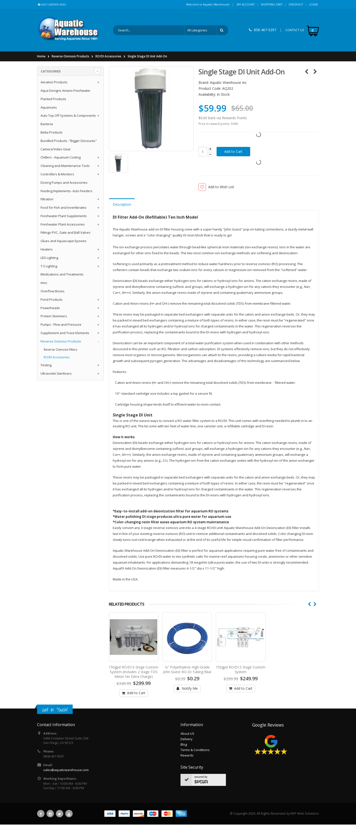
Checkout (296, 4)
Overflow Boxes (53, 291)
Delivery (186, 739)
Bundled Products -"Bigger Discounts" (69, 141)
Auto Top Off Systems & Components (68, 116)
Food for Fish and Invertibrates (64, 208)
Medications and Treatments (62, 275)
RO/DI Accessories (108, 57)
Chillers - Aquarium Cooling (61, 158)
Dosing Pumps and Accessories (64, 183)
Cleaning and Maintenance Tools (65, 166)
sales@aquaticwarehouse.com (66, 770)
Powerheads (50, 308)
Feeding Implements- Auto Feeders (66, 191)
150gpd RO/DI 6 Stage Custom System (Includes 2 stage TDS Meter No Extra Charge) (133, 672)
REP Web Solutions (305, 814)
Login (313, 4)
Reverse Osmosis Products (70, 57)
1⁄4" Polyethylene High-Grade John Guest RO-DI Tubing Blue (187, 670)
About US (187, 734)
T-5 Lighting (49, 266)
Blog (183, 745)
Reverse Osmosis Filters (60, 350)
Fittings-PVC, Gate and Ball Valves (65, 233)
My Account (246, 4)
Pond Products (52, 300)
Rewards (187, 756)
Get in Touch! (55, 710)
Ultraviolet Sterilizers (56, 374)
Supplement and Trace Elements (65, 333)
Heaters (47, 250)
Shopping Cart (272, 4)
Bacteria (47, 124)
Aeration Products (54, 82)
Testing (46, 365)
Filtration (47, 199)
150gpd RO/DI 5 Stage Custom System (240, 670)
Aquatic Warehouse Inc (228, 83)
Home (41, 57)
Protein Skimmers (54, 316)
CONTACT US (294, 30)
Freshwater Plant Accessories (63, 224)
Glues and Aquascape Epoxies (64, 241)
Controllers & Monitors (57, 174)
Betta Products (52, 133)
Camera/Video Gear (56, 149)
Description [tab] (122, 205)
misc (44, 283)
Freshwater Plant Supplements (64, 216)
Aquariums (49, 107)
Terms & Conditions (195, 750)
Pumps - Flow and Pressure (61, 325)
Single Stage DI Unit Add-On (147, 57)
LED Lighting (49, 258)
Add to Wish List (221, 187)
